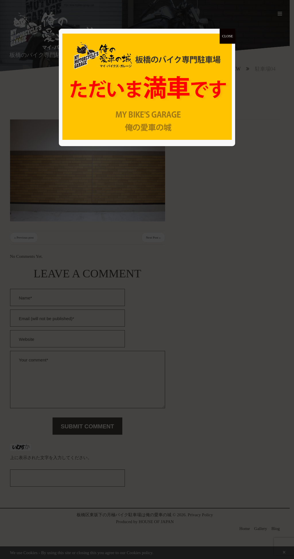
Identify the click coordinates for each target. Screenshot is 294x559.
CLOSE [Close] (227, 36)
